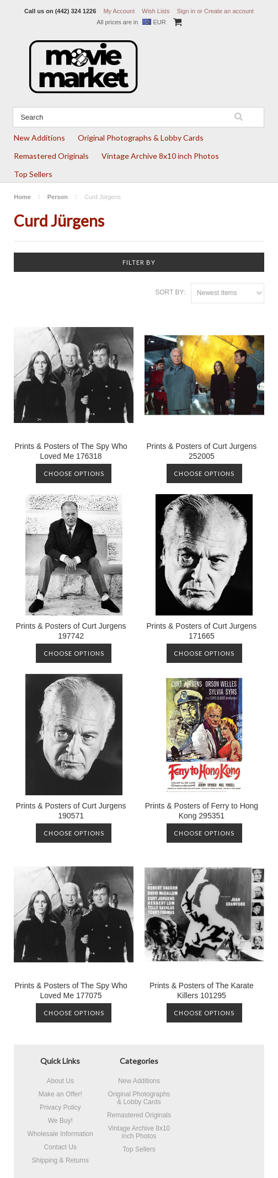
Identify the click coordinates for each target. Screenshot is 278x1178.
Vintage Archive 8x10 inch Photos (160, 155)
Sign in (186, 11)
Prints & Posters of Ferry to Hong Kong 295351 (201, 810)
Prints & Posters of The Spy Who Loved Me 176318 (70, 451)
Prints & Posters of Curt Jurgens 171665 (201, 631)
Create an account (229, 11)
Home (22, 197)
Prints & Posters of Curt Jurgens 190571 (71, 810)
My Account (119, 11)
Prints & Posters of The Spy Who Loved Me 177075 (70, 990)
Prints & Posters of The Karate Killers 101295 (201, 990)
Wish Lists (155, 11)
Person (57, 197)
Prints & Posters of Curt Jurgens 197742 (71, 631)
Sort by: (170, 292)
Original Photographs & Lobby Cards (141, 137)
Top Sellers (33, 174)
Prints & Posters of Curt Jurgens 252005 (201, 451)
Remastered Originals (51, 155)
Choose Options (74, 473)
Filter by (139, 262)
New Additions (39, 137)
